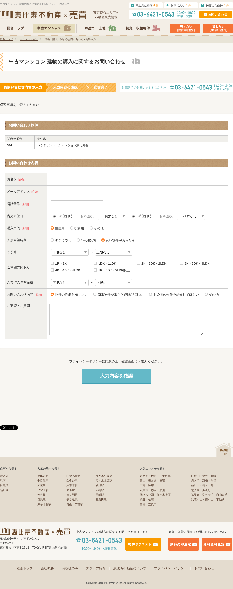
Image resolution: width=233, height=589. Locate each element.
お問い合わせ (204, 568)
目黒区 (4, 485)
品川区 (4, 490)
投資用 (79, 228)
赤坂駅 (70, 490)
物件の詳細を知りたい (70, 294)
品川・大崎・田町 (202, 485)
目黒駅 (41, 499)
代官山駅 (42, 490)
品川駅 (100, 485)
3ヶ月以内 (88, 240)
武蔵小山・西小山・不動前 (208, 499)
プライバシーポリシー (85, 361)
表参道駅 (72, 499)
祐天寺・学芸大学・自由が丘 (209, 495)
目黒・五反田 (148, 504)
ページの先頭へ (224, 450)
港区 (3, 480)
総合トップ (6, 39)
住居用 (60, 228)
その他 (99, 228)
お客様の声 (73, 568)
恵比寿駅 (42, 476)
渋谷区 (4, 476)
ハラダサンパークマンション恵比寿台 (63, 145)
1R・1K (61, 263)
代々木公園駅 (104, 476)
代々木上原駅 (104, 480)
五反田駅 (101, 499)
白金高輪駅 (73, 476)
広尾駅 (41, 485)
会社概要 (50, 568)
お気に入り (181, 5)
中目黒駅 (42, 480)
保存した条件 (217, 5)
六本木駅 (72, 485)
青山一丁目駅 (74, 504)
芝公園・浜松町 (201, 490)
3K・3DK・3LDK (197, 263)
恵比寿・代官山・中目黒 (155, 476)
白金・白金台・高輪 (203, 476)
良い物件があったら (120, 240)
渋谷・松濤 (147, 499)
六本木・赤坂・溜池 (152, 490)
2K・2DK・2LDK (153, 263)
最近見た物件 (147, 5)
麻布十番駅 (44, 504)
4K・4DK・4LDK (67, 270)
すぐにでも (63, 240)
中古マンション (29, 39)
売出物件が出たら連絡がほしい (119, 294)
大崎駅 (100, 490)
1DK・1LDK (107, 263)
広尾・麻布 (147, 485)
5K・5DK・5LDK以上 (114, 270)
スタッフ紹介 (98, 568)
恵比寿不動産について (132, 568)
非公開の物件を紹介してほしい (175, 294)
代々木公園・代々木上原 (155, 495)
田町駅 (100, 495)
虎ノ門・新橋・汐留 (203, 480)
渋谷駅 (41, 495)
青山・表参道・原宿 (152, 480)
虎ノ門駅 (72, 495)
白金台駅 (72, 480)
